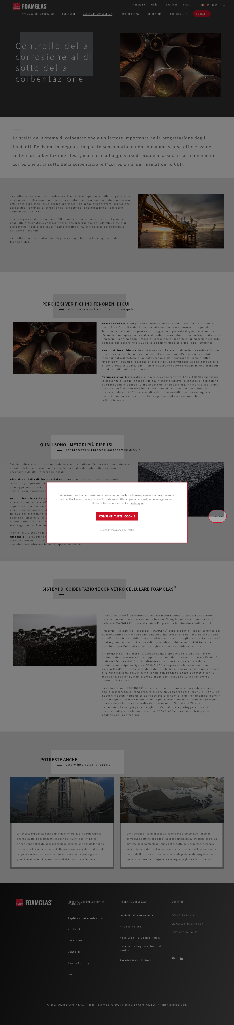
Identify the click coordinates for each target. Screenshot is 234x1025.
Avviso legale (137, 503)
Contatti (217, 516)
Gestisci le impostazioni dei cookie (117, 529)
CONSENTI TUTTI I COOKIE (117, 516)
